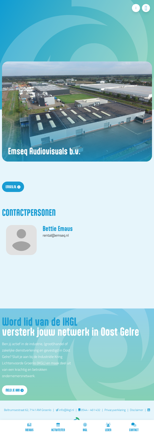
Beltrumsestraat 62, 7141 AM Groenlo (27, 410)
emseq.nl (13, 187)
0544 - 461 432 (89, 410)
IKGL (85, 427)
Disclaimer (136, 410)
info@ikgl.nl (65, 410)
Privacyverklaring (115, 410)
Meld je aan (15, 390)
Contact (134, 427)
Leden (108, 427)
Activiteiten (58, 427)
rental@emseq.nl (56, 235)
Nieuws (29, 427)
